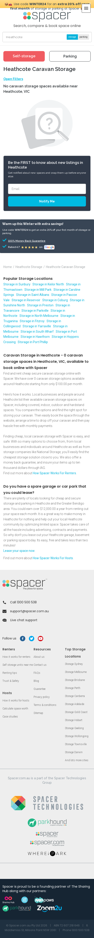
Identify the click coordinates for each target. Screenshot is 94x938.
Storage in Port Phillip (33, 342)
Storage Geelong (74, 728)
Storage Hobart (73, 720)
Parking (70, 56)
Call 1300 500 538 (19, 602)
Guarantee (39, 689)
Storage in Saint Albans (32, 295)
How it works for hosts (15, 700)
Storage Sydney (74, 664)
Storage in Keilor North (48, 284)
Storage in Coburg (55, 300)
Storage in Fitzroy (32, 321)
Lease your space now (19, 550)
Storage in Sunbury (16, 284)
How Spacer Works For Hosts (53, 558)
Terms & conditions (45, 705)
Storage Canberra (75, 696)
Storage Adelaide (74, 704)
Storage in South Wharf (37, 331)
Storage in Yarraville (37, 326)
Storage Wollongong (76, 736)
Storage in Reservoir (26, 300)
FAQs (37, 672)
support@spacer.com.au (25, 611)
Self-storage (24, 56)
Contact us (40, 664)
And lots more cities (76, 760)
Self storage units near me (17, 664)
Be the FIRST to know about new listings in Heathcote (45, 165)
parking (83, 37)
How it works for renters (16, 656)
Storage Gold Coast (76, 712)
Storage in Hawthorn (35, 336)
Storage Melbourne (76, 672)
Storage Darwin (74, 752)
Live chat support (19, 620)
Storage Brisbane (75, 680)
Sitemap (38, 713)
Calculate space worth (15, 708)
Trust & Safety (10, 680)
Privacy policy (42, 697)
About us (39, 656)
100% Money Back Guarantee (20, 240)
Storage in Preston (40, 305)
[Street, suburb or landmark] (47, 37)
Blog (36, 680)
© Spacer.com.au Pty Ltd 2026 (26, 925)
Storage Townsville (76, 744)
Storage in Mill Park (37, 289)
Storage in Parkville (35, 310)
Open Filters (13, 79)
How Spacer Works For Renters (54, 473)
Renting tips (9, 672)
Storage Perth (72, 688)
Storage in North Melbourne (38, 315)
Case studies (10, 716)
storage (72, 37)
